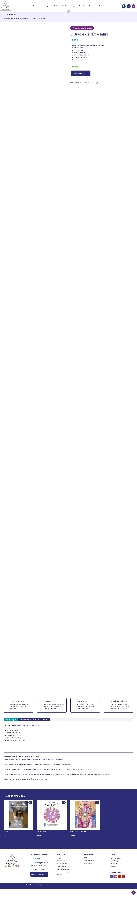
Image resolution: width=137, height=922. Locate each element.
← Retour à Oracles (10, 15)
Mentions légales (19, 885)
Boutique (36, 6)
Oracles (26, 19)
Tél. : (32, 869)
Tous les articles (115, 858)
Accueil (6, 19)
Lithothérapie (45, 6)
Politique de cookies (46, 885)
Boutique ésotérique (68, 6)
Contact (101, 6)
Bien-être (82, 6)
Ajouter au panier (81, 73)
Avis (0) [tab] (45, 720)
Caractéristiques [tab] (11, 720)
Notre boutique (62, 864)
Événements (93, 6)
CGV (85, 858)
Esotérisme (114, 864)
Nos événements (62, 861)
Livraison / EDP (89, 861)
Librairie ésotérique (16, 19)
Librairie (55, 6)
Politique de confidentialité (32, 885)
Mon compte (88, 863)
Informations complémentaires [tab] (29, 720)
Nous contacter (40, 874)
